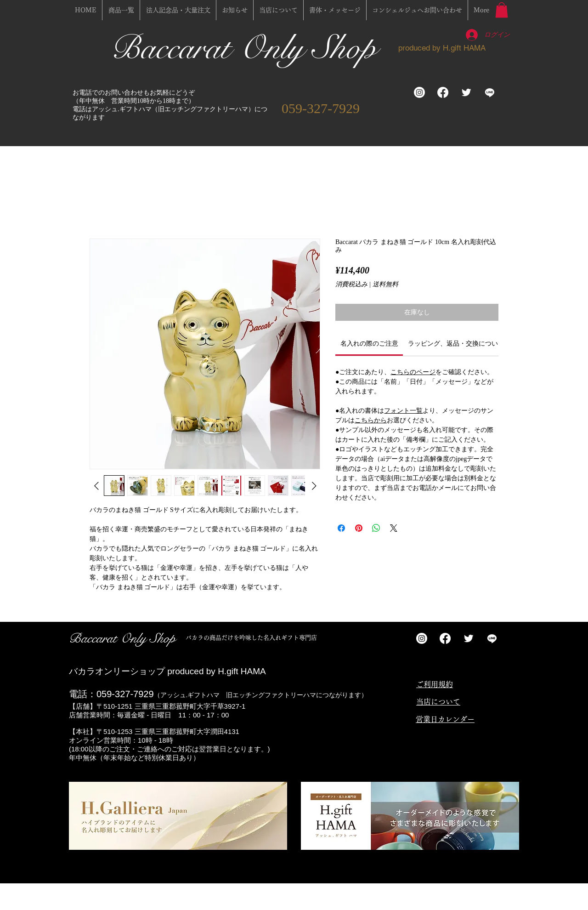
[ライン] (489, 92)
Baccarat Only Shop (248, 48)
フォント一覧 (403, 410)
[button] (501, 9)
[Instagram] (419, 92)
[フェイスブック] (442, 92)
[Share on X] (393, 528)
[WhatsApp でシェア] (376, 528)
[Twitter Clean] (466, 92)
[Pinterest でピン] (358, 528)
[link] (369, 343)
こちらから (371, 420)
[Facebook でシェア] (341, 528)
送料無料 (385, 284)
